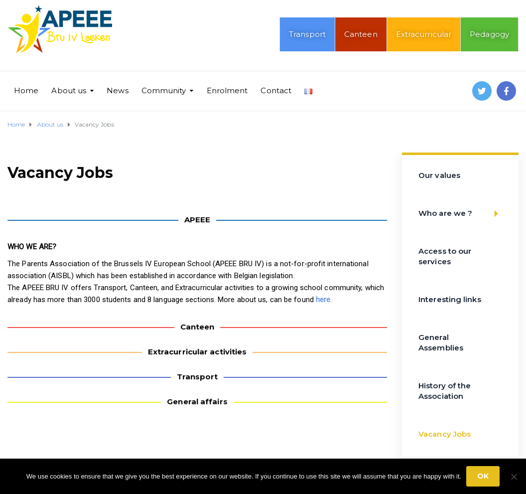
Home (26, 90)
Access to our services (444, 256)
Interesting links (449, 299)
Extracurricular (424, 34)
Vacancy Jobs (444, 434)
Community (163, 90)
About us (68, 90)
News (117, 90)
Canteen (361, 34)
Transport (307, 34)
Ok (483, 476)
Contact (276, 90)
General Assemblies (440, 342)
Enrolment (227, 90)
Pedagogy (489, 34)
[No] (514, 477)
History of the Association (444, 391)
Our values (439, 175)
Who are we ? (461, 213)
